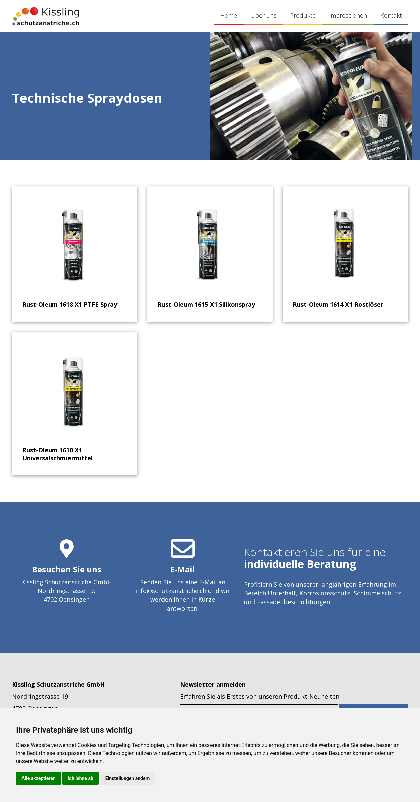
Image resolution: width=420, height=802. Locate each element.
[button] (302, 16)
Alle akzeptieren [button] (38, 778)
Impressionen (348, 15)
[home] (45, 16)
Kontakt (391, 15)
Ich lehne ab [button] (80, 778)
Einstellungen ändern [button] (127, 778)
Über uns (263, 15)
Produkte (303, 15)
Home (228, 15)
